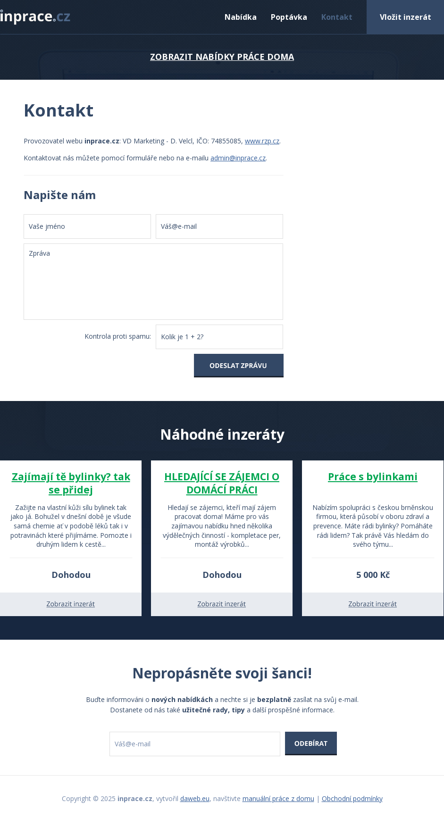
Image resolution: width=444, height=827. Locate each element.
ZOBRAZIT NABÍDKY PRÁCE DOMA (222, 56)
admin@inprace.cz (238, 157)
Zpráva (153, 281)
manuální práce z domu (278, 798)
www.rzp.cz (262, 140)
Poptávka (289, 17)
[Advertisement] (361, 195)
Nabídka (241, 17)
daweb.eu (194, 798)
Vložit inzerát (405, 17)
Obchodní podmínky (352, 798)
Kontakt (336, 17)
